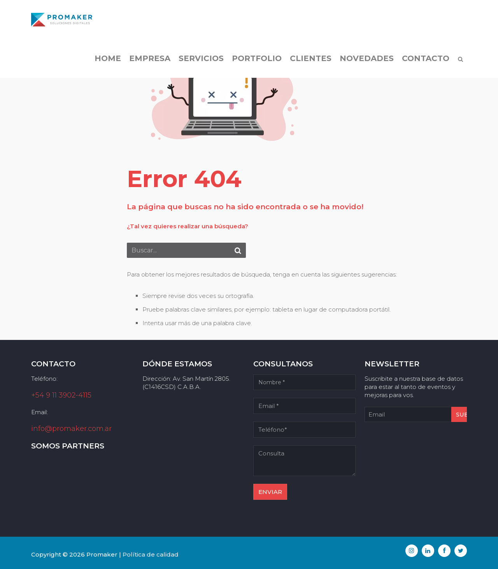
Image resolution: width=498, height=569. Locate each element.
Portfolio (257, 58)
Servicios (201, 58)
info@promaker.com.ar (71, 428)
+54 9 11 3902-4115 (61, 395)
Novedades (367, 58)
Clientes (310, 58)
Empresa (149, 58)
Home (108, 58)
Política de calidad (151, 554)
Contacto (425, 58)
